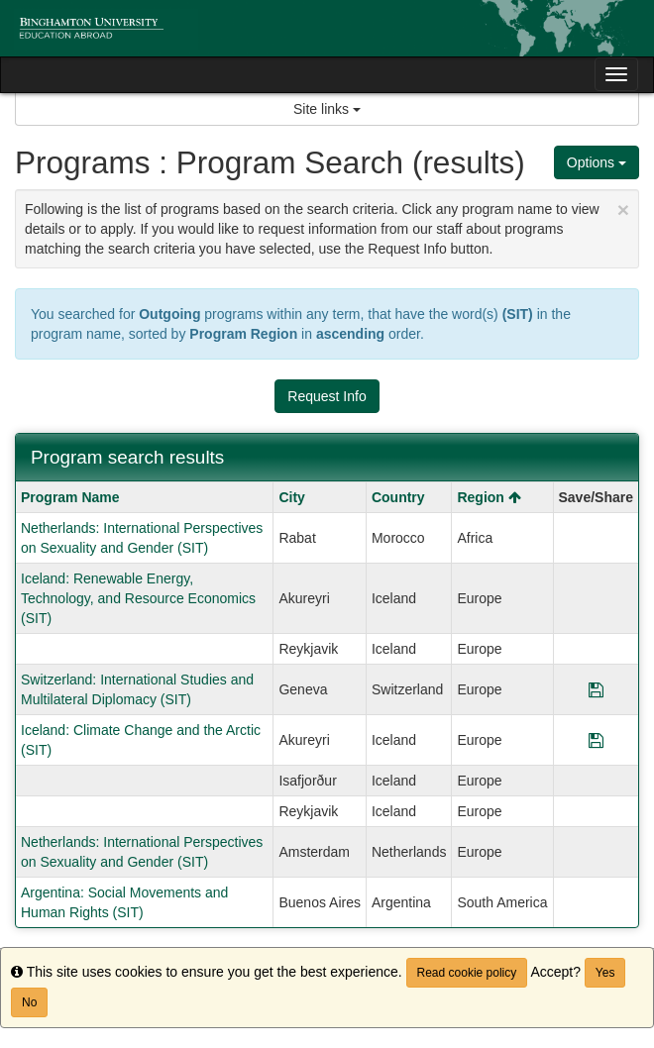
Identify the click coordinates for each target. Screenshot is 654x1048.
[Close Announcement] (623, 209)
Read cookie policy (467, 973)
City (291, 497)
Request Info (326, 396)
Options (596, 162)
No (29, 1002)
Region (488, 497)
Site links (327, 109)
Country (398, 497)
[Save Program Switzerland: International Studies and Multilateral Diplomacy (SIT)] (596, 689)
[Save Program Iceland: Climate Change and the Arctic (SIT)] (596, 740)
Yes (605, 973)
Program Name (70, 497)
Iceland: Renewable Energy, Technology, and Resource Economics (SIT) (138, 598)
